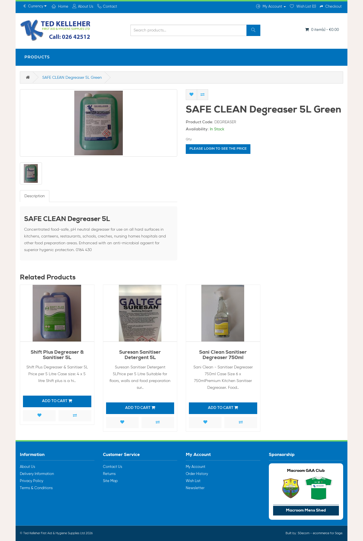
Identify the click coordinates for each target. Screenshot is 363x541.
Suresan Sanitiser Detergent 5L (140, 355)
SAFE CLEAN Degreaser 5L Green (72, 78)
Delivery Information (37, 474)
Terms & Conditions (36, 488)
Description (34, 196)
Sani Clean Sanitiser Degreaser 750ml (223, 355)
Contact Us (112, 467)
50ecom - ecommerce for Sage (320, 533)
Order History (197, 474)
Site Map (110, 481)
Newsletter (195, 488)
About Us (27, 467)
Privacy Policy (31, 481)
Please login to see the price (218, 149)
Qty (189, 139)
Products (37, 57)
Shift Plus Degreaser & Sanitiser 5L (57, 355)
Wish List (193, 481)
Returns (109, 474)
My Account (195, 467)
